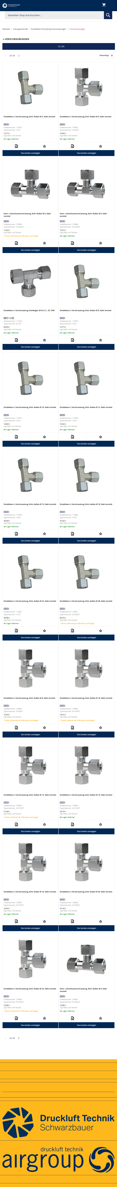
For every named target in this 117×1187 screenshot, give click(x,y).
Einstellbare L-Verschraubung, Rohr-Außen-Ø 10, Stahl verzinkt (30, 407)
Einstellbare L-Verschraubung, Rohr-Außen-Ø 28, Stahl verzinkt (86, 601)
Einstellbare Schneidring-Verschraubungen (48, 29)
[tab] (58, 1061)
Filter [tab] (61, 46)
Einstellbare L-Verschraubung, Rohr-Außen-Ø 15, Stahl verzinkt (30, 504)
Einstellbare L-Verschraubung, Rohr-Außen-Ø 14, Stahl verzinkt (86, 795)
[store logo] (11, 5)
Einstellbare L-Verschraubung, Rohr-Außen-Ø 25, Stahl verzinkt (30, 988)
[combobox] (58, 15)
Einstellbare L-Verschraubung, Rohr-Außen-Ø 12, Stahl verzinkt (86, 407)
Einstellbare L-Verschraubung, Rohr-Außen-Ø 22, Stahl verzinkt (30, 601)
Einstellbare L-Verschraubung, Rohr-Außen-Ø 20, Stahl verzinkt (86, 891)
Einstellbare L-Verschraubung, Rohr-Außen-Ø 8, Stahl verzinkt (85, 310)
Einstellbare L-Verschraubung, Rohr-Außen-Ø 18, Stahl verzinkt (86, 504)
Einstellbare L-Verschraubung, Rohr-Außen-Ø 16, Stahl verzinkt (30, 891)
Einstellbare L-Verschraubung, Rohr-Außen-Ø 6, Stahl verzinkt (29, 116)
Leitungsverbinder (20, 29)
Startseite (6, 29)
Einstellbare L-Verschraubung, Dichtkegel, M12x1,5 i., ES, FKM (29, 310)
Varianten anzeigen (30, 153)
